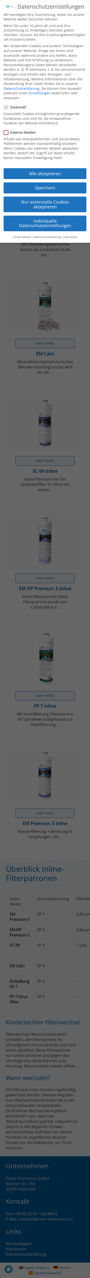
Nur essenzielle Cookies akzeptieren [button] (45, 197)
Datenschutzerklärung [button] (47, 229)
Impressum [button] (70, 229)
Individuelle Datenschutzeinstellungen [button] (45, 216)
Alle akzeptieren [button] (45, 166)
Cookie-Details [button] (22, 229)
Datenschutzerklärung (21, 81)
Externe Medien (21, 125)
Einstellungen (40, 86)
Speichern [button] (45, 181)
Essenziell (16, 100)
